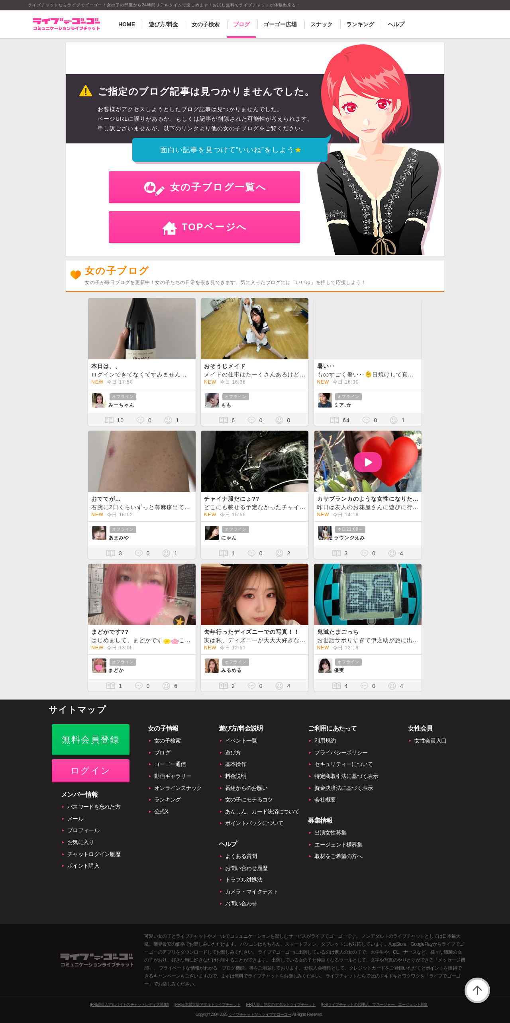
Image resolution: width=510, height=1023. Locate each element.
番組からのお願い (246, 788)
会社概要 (324, 799)
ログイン (91, 771)
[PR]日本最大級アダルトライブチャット (207, 1004)
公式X (161, 811)
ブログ (241, 24)
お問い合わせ (241, 903)
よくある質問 (241, 856)
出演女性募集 (330, 832)
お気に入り (80, 842)
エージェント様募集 (338, 844)
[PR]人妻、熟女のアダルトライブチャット (281, 1004)
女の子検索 (206, 24)
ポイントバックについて (254, 823)
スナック (321, 24)
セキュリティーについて (343, 764)
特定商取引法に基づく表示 (346, 776)
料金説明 (235, 776)
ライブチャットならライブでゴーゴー (259, 1014)
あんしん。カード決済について (262, 811)
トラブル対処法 (243, 879)
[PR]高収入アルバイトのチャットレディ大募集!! (129, 1004)
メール (75, 818)
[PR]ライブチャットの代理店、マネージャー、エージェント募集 (374, 1004)
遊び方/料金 (163, 24)
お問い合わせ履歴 (246, 868)
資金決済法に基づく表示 (343, 788)
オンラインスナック (178, 788)
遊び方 (233, 752)
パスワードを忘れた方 (93, 807)
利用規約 (324, 740)
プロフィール (83, 830)
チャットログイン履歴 (93, 854)
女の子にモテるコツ (249, 799)
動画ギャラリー (172, 776)
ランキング (360, 24)
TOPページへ (214, 226)
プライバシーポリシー (340, 752)
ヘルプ (396, 24)
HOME (126, 24)
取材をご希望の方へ (338, 856)
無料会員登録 (91, 740)
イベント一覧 (241, 740)
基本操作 (235, 764)
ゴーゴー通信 (170, 764)
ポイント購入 (83, 865)
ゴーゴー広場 (280, 24)
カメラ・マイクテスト (251, 891)
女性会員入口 (430, 740)
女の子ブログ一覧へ (218, 187)
